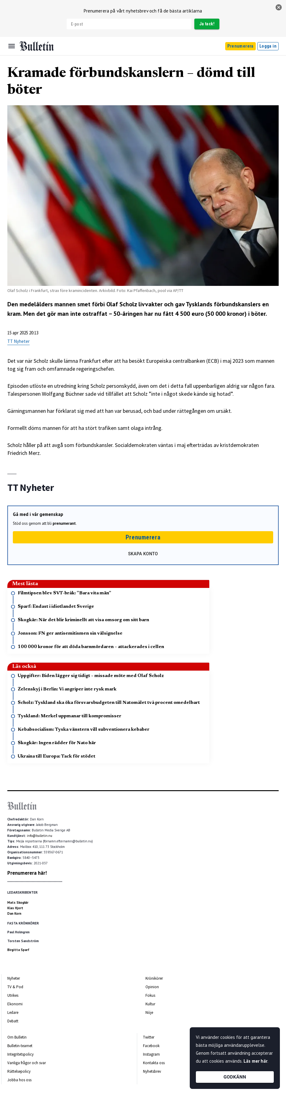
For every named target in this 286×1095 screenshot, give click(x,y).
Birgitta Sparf (18, 950)
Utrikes (12, 995)
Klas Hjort (15, 908)
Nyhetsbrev (152, 1071)
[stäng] (278, 7)
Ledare (12, 1012)
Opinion (152, 986)
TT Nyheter (18, 341)
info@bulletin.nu (39, 836)
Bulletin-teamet (19, 1045)
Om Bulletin (17, 1037)
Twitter (148, 1037)
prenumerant (64, 523)
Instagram (151, 1054)
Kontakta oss (154, 1062)
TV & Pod (15, 986)
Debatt (12, 1021)
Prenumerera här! (27, 873)
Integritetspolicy (20, 1054)
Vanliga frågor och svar (26, 1062)
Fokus (150, 995)
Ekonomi (15, 1004)
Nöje (149, 1012)
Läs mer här (255, 1061)
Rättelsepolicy (19, 1071)
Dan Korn (14, 913)
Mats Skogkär (17, 902)
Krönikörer (154, 978)
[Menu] (11, 46)
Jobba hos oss (19, 1079)
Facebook (151, 1045)
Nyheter (13, 978)
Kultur (150, 1004)
